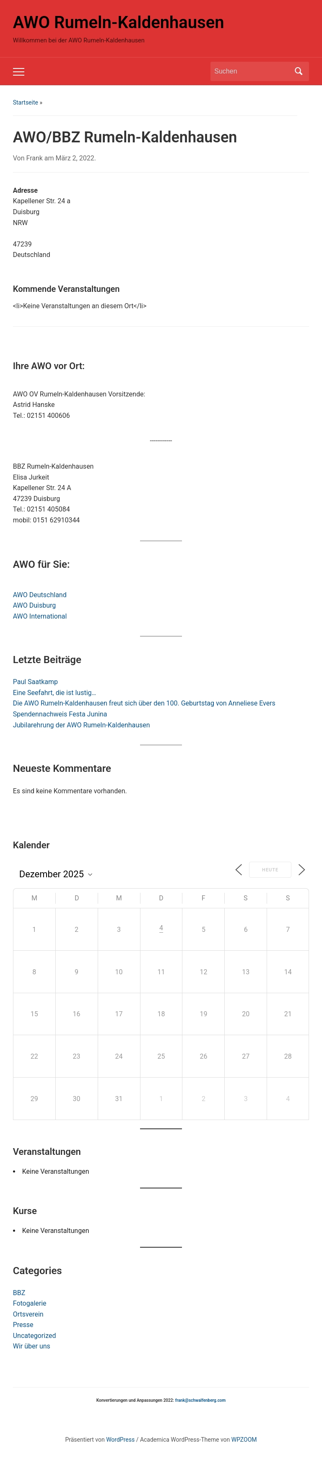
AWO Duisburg (34, 605)
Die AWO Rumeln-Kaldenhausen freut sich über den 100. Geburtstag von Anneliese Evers (144, 703)
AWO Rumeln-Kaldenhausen (118, 22)
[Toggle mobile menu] (18, 72)
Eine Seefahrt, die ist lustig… (54, 693)
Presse (23, 1325)
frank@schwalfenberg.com (200, 1400)
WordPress (120, 1439)
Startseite (25, 102)
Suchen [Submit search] (298, 71)
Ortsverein (28, 1314)
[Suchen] (252, 71)
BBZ (19, 1293)
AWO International (40, 616)
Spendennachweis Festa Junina (60, 714)
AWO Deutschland (40, 595)
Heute (270, 870)
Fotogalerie (30, 1303)
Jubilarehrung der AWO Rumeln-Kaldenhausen (81, 725)
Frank (34, 158)
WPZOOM (244, 1439)
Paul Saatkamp (35, 682)
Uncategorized (34, 1336)
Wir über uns (31, 1346)
